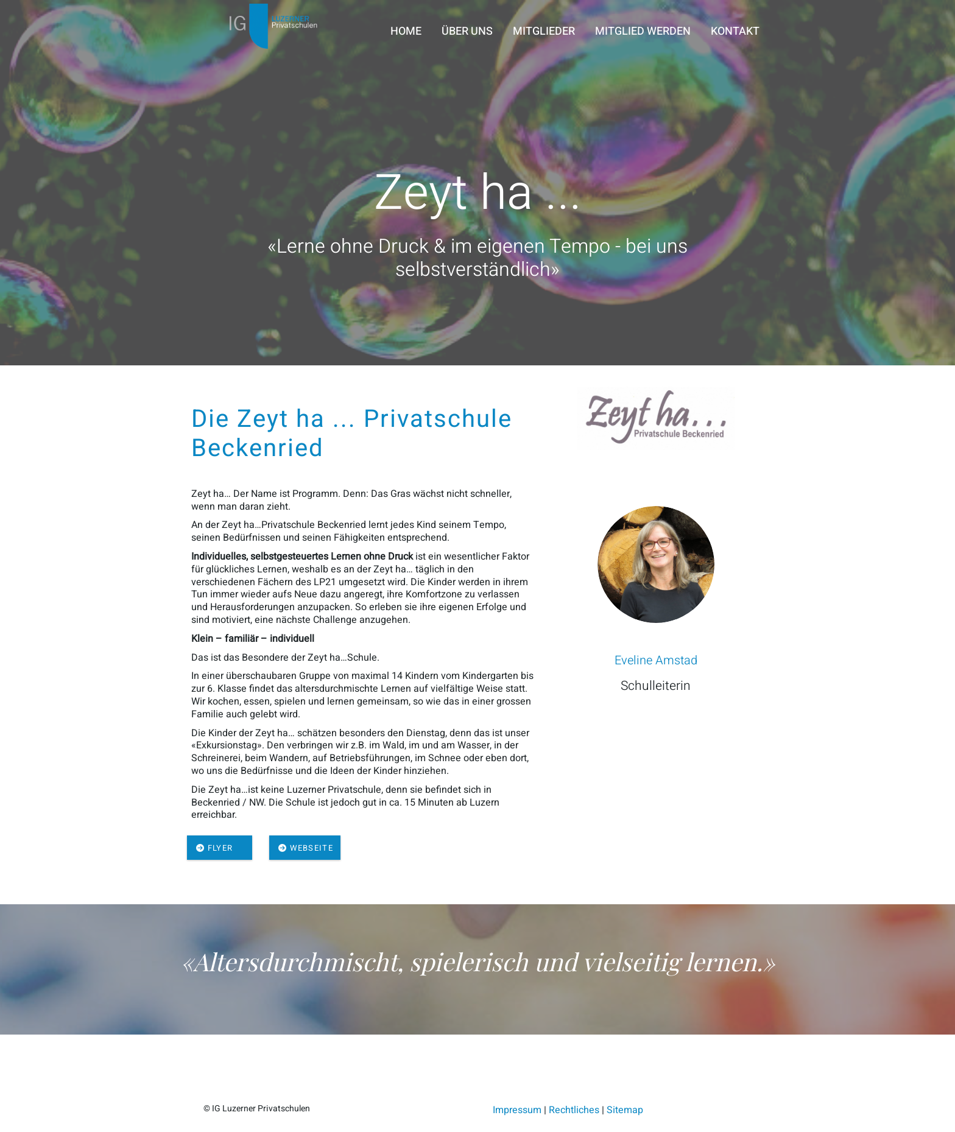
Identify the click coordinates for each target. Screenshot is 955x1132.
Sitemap (625, 1110)
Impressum (517, 1110)
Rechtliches (574, 1110)
